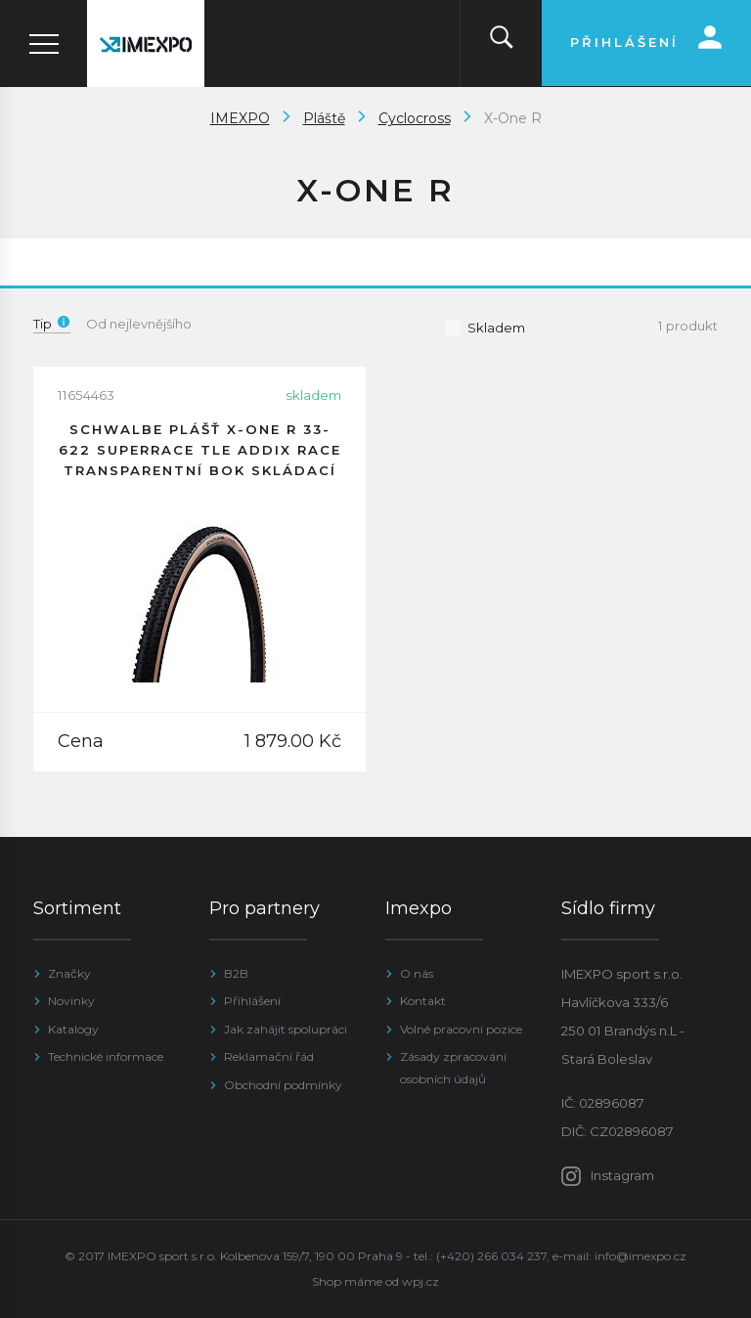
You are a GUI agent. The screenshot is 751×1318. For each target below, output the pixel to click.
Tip (51, 323)
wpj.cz (420, 1281)
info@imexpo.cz (640, 1256)
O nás (416, 973)
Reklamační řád (269, 1056)
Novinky (71, 1000)
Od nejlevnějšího (139, 323)
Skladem (484, 327)
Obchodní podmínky (283, 1084)
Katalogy (73, 1029)
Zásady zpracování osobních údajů (453, 1067)
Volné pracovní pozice (461, 1029)
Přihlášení (252, 1000)
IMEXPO (240, 118)
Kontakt (423, 1000)
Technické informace (105, 1056)
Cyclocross (414, 118)
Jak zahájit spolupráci (285, 1029)
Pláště (324, 118)
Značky (69, 973)
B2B (236, 973)
